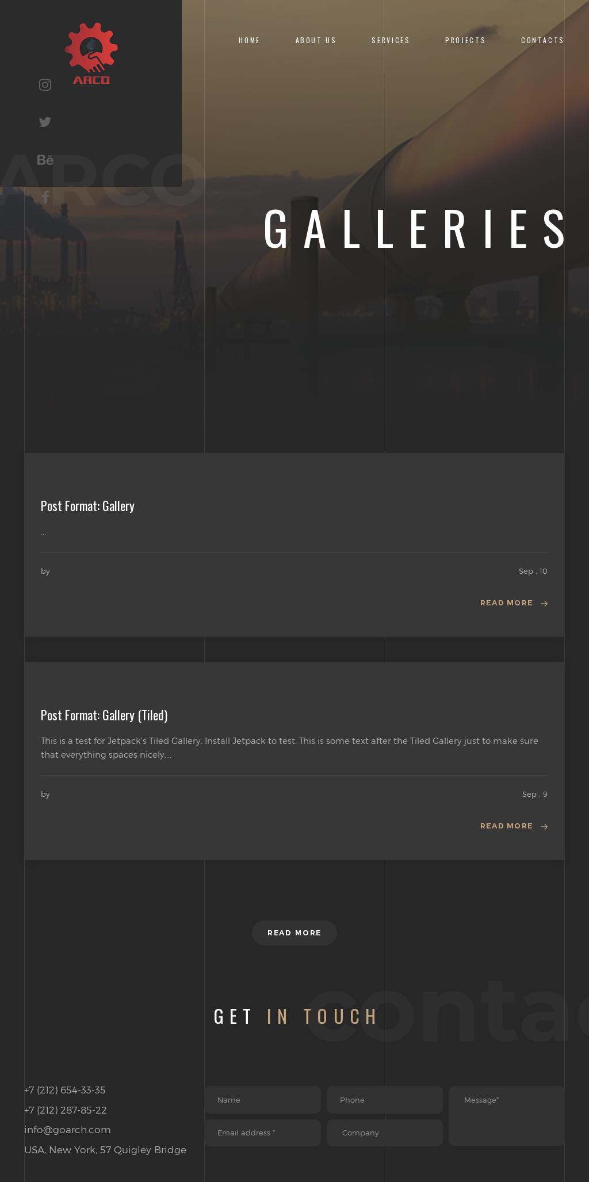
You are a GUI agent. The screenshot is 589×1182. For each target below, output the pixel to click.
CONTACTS (543, 40)
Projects (465, 40)
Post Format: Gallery (88, 505)
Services (391, 40)
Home (250, 40)
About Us (316, 40)
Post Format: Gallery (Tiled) (104, 716)
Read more (504, 604)
